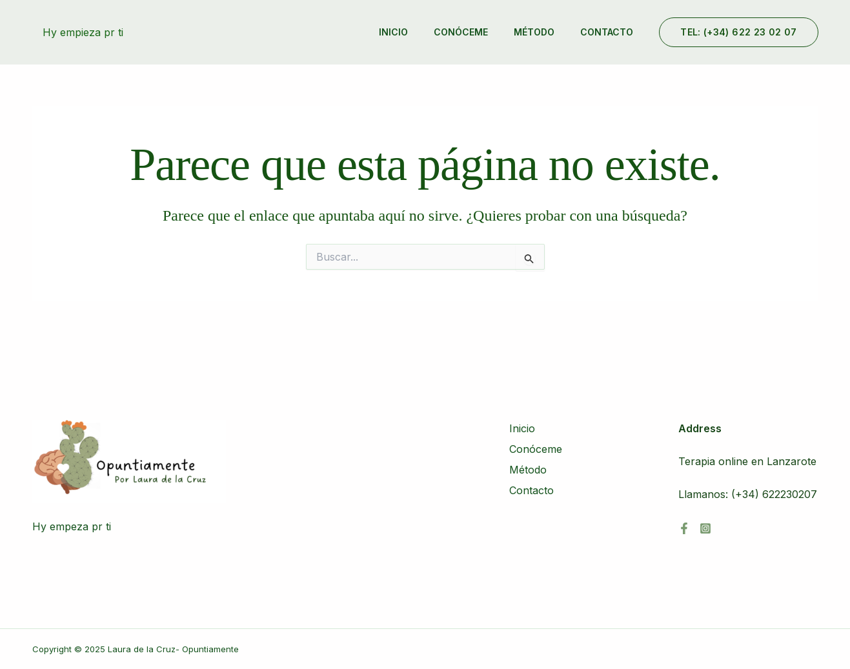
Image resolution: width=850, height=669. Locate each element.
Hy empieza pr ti (83, 32)
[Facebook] (684, 528)
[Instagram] (705, 528)
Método (534, 31)
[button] (738, 32)
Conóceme (461, 31)
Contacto (606, 31)
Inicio (393, 31)
